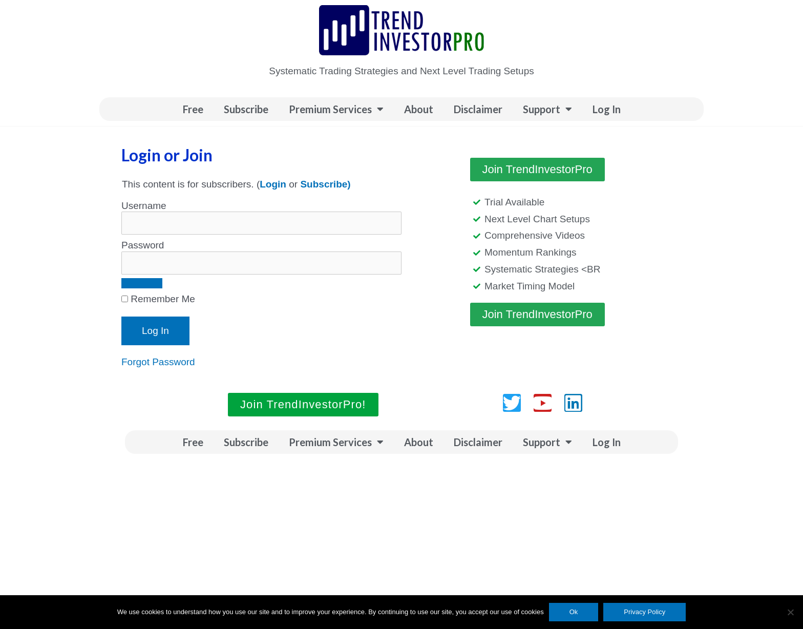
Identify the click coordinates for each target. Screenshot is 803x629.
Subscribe (246, 109)
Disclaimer (478, 109)
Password (142, 245)
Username (143, 205)
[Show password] (141, 283)
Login (273, 184)
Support (547, 109)
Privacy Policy (644, 612)
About (418, 109)
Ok (573, 612)
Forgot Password (158, 362)
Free (193, 109)
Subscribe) (325, 184)
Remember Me (158, 298)
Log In (607, 109)
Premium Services (336, 109)
